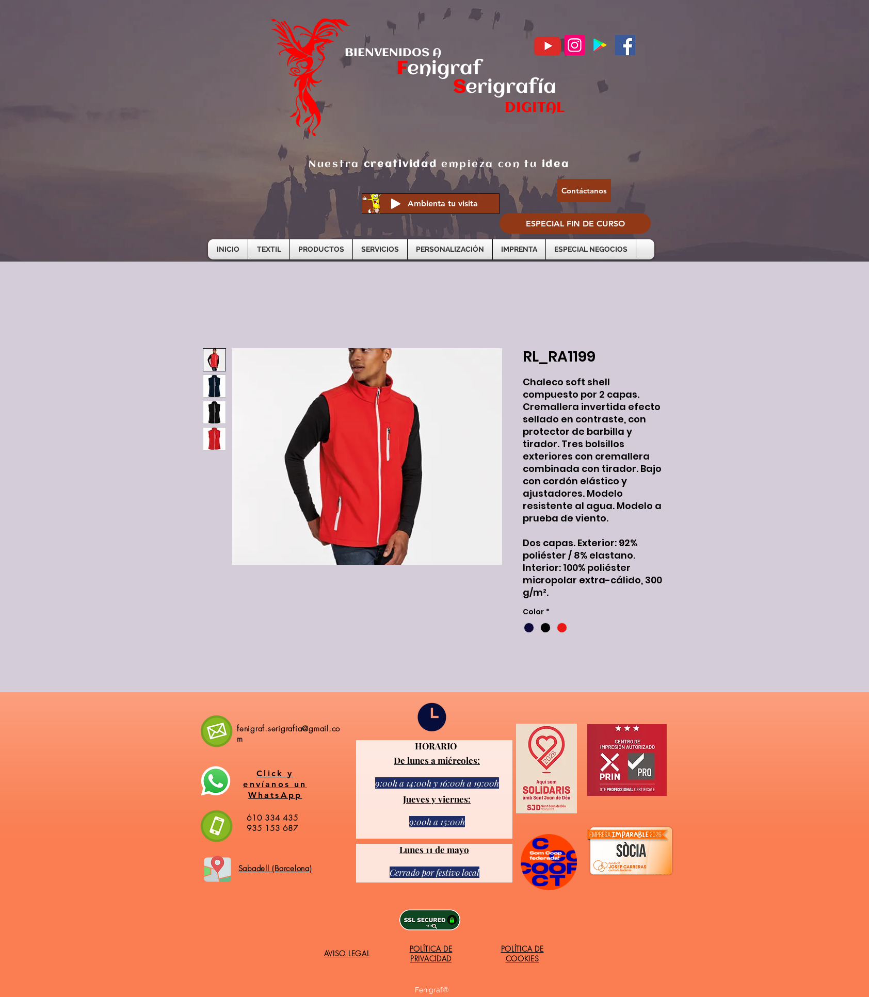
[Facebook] (625, 45)
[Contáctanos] (584, 190)
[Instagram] (575, 45)
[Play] (395, 204)
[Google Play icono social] (600, 45)
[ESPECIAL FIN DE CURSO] (575, 223)
